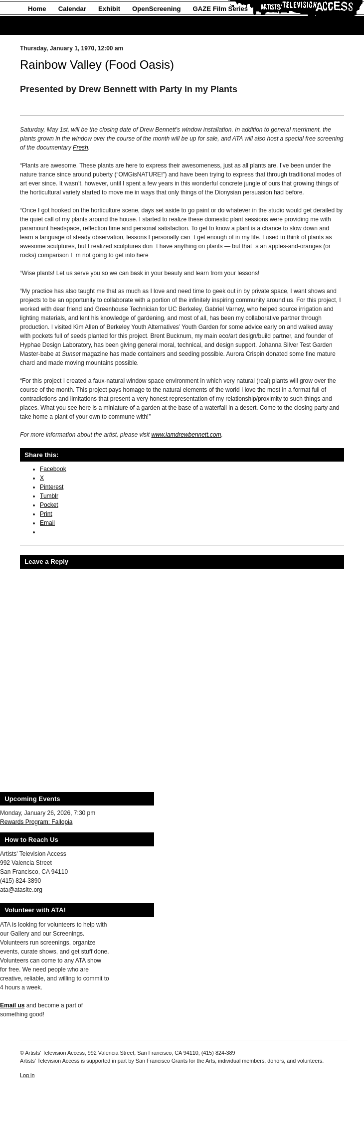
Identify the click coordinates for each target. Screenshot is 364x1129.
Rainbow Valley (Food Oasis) (97, 64)
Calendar (72, 8)
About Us (42, 25)
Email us (12, 1005)
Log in (27, 1075)
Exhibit (109, 8)
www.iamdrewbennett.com (186, 434)
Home (37, 8)
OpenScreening (156, 8)
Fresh (80, 147)
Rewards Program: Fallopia (36, 821)
